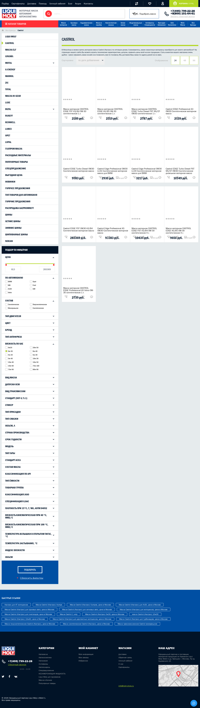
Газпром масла (13, 148)
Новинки (10, 181)
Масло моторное (63, 24)
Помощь (43, 3)
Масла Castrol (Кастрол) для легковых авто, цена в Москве (87, 609)
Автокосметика (45, 657)
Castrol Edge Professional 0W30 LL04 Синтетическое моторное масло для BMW (147, 170)
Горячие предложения (17, 201)
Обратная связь (125, 657)
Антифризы (43, 664)
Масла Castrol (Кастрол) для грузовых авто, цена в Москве (29, 609)
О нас (120, 664)
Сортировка (67, 60)
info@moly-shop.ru (126, 686)
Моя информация (86, 654)
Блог (70, 3)
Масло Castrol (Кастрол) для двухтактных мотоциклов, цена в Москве (82, 619)
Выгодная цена (13, 175)
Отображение (161, 60)
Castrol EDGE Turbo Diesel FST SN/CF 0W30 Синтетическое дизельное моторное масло (180, 170)
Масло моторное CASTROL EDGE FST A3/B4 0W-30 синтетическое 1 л (76, 111)
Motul (8, 62)
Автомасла (43, 654)
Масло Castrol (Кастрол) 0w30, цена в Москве (104, 614)
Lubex (8, 128)
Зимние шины (13, 227)
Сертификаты (18, 3)
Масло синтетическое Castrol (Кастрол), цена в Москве (86, 624)
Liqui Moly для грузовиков (49, 677)
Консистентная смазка (111, 24)
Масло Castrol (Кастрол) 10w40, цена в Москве (25, 619)
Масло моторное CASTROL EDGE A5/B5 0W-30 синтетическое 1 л (110, 111)
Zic (6, 82)
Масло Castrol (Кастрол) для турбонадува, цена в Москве (143, 619)
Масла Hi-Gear (13, 95)
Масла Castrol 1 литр (68, 614)
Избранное (83, 661)
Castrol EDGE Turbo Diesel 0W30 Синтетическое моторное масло (78, 169)
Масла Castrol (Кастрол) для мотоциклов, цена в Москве (143, 609)
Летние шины (12, 221)
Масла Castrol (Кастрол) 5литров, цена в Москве (90, 605)
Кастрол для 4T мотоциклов (16, 605)
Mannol (9, 76)
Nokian (9, 241)
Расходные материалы (18, 155)
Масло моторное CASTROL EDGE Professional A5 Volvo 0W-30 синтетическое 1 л (78, 290)
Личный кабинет (57, 3)
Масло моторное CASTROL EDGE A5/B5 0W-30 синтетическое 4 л (178, 230)
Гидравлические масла (86, 24)
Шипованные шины (16, 234)
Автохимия (43, 661)
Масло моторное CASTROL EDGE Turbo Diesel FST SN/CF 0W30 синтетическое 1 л (146, 111)
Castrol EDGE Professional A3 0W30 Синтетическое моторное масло (181, 111)
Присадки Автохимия (162, 24)
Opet (7, 135)
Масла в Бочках (45, 680)
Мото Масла (182, 24)
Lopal (8, 142)
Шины (8, 214)
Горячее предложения (17, 188)
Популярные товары (16, 161)
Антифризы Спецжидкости (149, 24)
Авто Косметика (172, 24)
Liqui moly (10, 36)
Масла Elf (10, 49)
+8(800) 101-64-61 (182, 13)
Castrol (9, 43)
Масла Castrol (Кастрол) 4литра (49, 605)
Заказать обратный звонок (182, 16)
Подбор (5, 3)
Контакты (88, 3)
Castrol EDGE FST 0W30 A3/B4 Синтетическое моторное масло (78, 229)
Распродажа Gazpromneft (19, 208)
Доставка (31, 3)
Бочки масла (123, 24)
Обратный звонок (17, 664)
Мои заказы (84, 657)
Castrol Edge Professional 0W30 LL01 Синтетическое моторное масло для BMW (112, 170)
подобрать (30, 569)
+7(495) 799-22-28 (182, 11)
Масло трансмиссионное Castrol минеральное (137, 624)
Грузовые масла (74, 24)
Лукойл (9, 56)
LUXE (7, 102)
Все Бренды (193, 24)
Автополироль (44, 667)
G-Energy (10, 69)
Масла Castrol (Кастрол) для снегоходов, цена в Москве (28, 614)
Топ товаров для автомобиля (21, 194)
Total (8, 89)
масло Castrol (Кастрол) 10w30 (145, 614)
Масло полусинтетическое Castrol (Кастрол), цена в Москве (30, 624)
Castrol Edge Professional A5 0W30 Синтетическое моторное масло (112, 230)
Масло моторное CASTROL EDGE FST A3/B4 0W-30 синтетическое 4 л (144, 230)
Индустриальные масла (135, 24)
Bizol (8, 109)
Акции (78, 3)
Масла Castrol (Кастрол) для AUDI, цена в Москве (140, 605)
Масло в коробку (99, 24)
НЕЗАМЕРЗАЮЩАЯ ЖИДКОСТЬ (52, 673)
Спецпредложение (15, 168)
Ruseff (9, 115)
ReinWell (10, 122)
